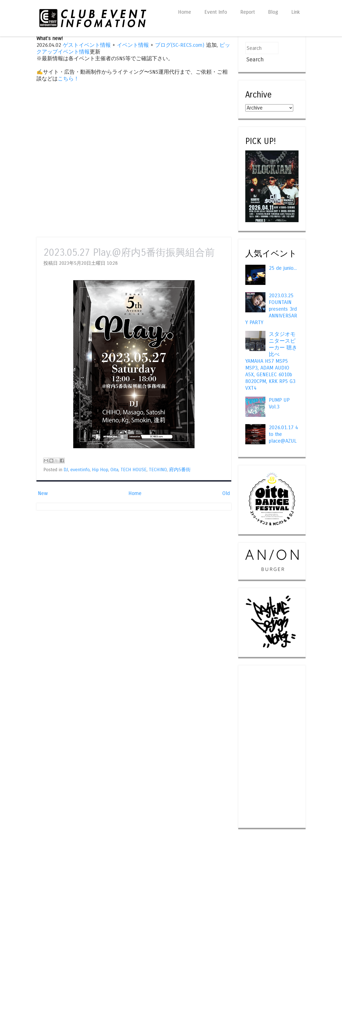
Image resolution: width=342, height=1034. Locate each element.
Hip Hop (100, 470)
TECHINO (158, 470)
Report (247, 12)
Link (295, 12)
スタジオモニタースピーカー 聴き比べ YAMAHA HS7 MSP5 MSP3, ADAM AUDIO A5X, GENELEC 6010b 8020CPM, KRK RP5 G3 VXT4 (271, 361)
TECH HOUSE (134, 470)
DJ (66, 470)
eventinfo (80, 470)
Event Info (215, 12)
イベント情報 (133, 45)
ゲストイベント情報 (87, 45)
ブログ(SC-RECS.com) (179, 45)
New (43, 493)
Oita (114, 470)
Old (226, 493)
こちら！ (68, 79)
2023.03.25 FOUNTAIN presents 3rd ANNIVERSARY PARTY (271, 309)
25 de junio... (283, 268)
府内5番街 (180, 470)
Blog (273, 12)
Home (184, 12)
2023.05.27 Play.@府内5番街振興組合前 (129, 253)
